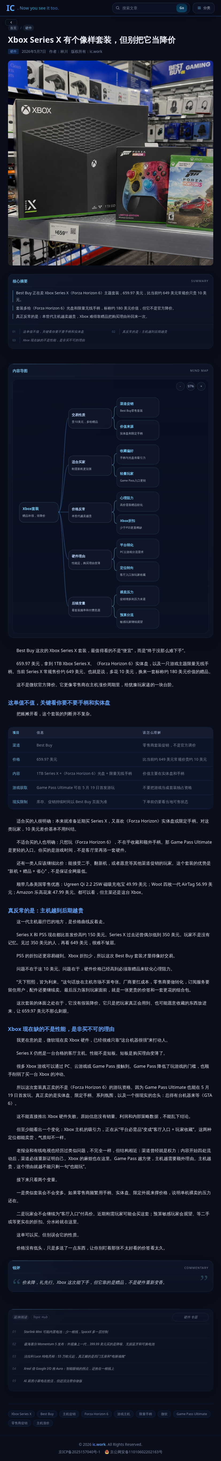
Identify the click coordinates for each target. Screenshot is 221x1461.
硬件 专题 (190, 1317)
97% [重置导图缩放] (191, 386)
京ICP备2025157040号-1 (79, 1451)
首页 (13, 28)
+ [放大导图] (201, 386)
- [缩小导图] (180, 386)
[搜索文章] (148, 8)
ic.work (99, 1444)
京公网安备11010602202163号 (133, 1451)
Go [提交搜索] (182, 8)
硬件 (28, 28)
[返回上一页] (11, 22)
